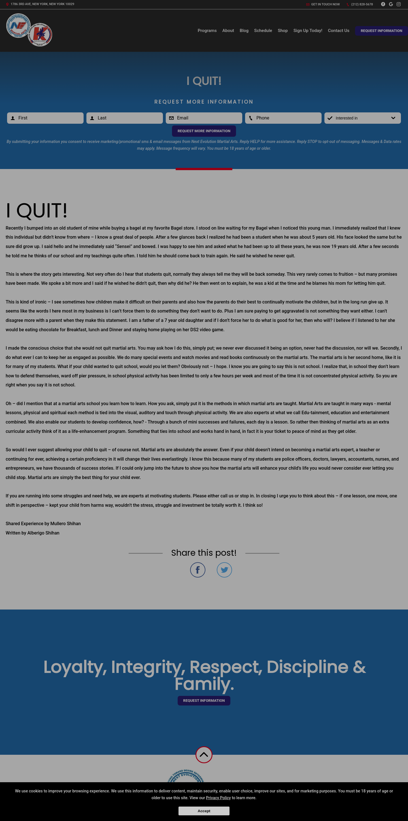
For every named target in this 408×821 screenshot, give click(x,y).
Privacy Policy (218, 798)
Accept (204, 811)
